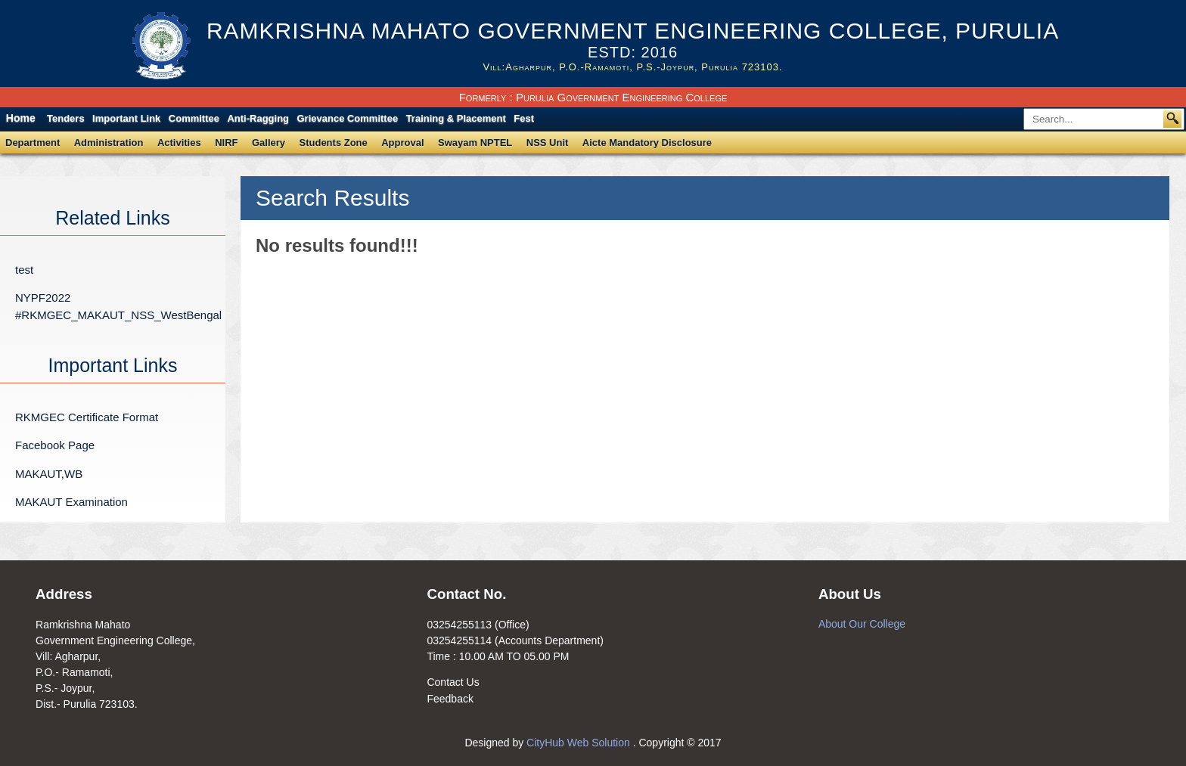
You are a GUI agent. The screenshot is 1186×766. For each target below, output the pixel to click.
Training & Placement (456, 118)
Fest (524, 118)
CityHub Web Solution (579, 743)
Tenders (66, 118)
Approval (402, 142)
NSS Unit (547, 142)
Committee (194, 118)
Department (32, 142)
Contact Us (453, 682)
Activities (179, 142)
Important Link (126, 118)
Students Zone (334, 142)
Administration (109, 142)
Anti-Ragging (258, 118)
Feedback (450, 699)
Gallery (268, 142)
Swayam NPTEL (475, 142)
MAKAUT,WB (48, 473)
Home (21, 118)
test (24, 269)
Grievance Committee (348, 118)
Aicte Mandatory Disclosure (647, 142)
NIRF (226, 142)
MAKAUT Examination (71, 501)
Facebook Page (55, 445)
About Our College (861, 624)
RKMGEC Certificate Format (86, 417)
